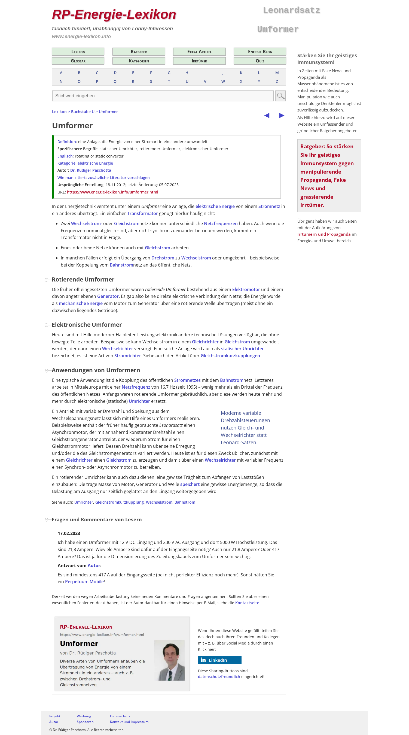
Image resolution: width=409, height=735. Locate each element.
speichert (190, 484)
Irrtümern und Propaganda (324, 234)
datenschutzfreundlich (219, 676)
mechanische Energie (81, 303)
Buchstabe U (82, 111)
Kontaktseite (247, 602)
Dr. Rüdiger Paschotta (90, 170)
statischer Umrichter (242, 349)
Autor (94, 565)
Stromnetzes (187, 380)
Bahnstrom (121, 265)
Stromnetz (269, 206)
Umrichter (139, 401)
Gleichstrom (126, 223)
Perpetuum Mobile (84, 582)
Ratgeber (139, 52)
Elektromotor (246, 289)
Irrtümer (199, 61)
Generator (108, 296)
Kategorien (139, 61)
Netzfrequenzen (221, 223)
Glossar (78, 61)
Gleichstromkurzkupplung (119, 502)
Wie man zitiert (71, 177)
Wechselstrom (86, 223)
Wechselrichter (117, 349)
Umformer (108, 111)
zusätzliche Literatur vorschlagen (119, 177)
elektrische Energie (95, 163)
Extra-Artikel (199, 52)
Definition (66, 141)
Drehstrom (162, 258)
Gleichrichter (205, 342)
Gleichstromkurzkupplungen (230, 356)
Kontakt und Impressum (129, 721)
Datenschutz (120, 716)
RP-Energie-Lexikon (114, 14)
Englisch (65, 156)
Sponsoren (85, 721)
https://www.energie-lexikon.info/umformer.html (112, 192)
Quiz (260, 61)
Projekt (54, 716)
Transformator (142, 213)
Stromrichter (127, 356)
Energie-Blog (260, 52)
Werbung (84, 716)
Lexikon (78, 52)
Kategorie (66, 163)
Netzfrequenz (136, 387)
